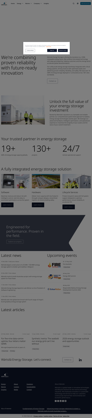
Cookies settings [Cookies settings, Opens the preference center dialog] (30, 50)
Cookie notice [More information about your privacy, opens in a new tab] (48, 46)
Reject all (52, 50)
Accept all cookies (62, 50)
